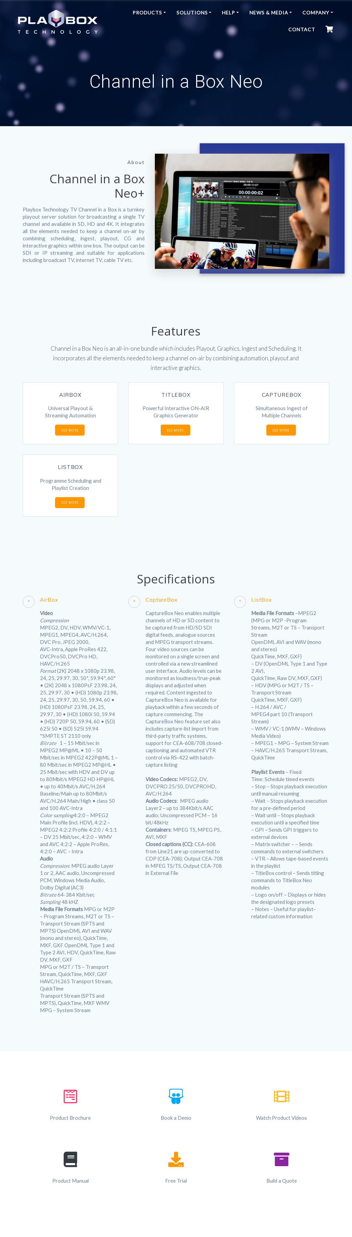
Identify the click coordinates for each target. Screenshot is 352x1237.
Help (228, 12)
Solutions (192, 12)
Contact (301, 29)
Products (147, 12)
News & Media (268, 12)
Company (315, 12)
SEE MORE (70, 430)
